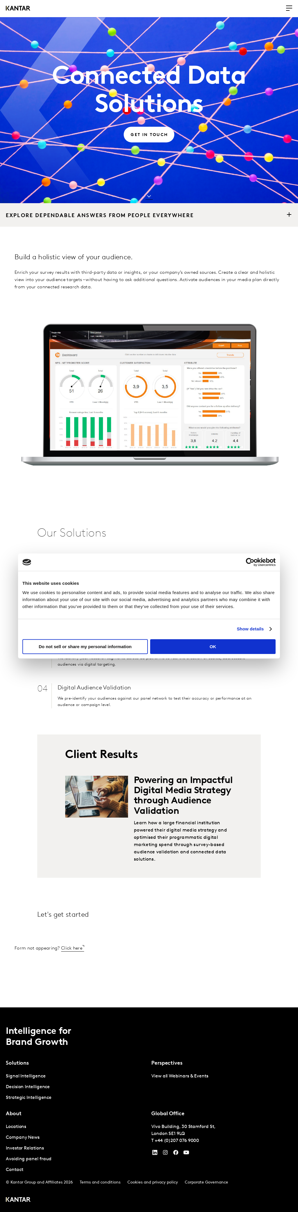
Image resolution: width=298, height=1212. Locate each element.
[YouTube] (154, 1154)
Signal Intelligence (25, 1076)
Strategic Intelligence (29, 1097)
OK (213, 646)
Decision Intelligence (28, 1087)
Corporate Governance (206, 1182)
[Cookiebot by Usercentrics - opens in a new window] (250, 562)
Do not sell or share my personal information (85, 646)
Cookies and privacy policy (152, 1182)
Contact (14, 1170)
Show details (250, 628)
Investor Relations (25, 1148)
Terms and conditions (100, 1182)
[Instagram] (165, 1154)
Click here (71, 948)
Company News (23, 1137)
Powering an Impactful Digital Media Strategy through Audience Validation (183, 796)
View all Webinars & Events (179, 1076)
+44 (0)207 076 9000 (177, 1140)
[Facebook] (175, 1154)
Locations (16, 1127)
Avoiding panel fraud (29, 1159)
